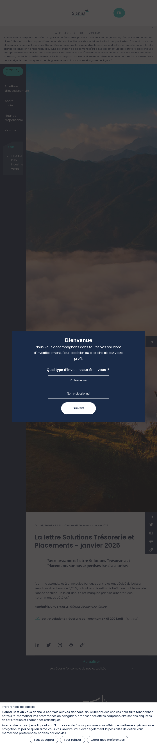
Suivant (78, 408)
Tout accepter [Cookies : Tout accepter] (44, 740)
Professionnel (78, 380)
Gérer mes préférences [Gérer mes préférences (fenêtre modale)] (108, 740)
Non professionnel (78, 393)
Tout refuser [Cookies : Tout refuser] (72, 740)
